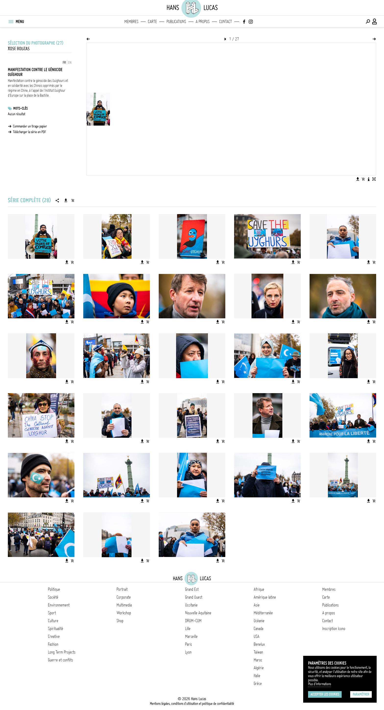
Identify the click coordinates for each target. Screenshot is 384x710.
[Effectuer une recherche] (367, 21)
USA (256, 636)
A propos (203, 21)
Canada (258, 628)
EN (70, 62)
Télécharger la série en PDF (29, 132)
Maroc (258, 660)
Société (53, 597)
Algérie (259, 667)
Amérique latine (265, 597)
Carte (152, 21)
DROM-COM (193, 620)
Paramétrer (361, 694)
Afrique (259, 589)
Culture (53, 620)
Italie (257, 675)
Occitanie (191, 605)
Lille (188, 628)
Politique (54, 589)
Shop (120, 620)
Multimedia (124, 605)
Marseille (191, 636)
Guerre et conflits (60, 660)
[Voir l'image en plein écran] (374, 179)
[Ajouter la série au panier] (73, 200)
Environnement (59, 605)
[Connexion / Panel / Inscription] (374, 21)
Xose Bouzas (19, 49)
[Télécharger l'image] (358, 179)
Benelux (259, 644)
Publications (176, 21)
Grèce (258, 683)
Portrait (122, 589)
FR (64, 62)
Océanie (259, 620)
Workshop (124, 612)
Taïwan (258, 652)
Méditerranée (263, 612)
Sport (52, 612)
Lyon (188, 652)
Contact (225, 21)
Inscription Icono (333, 628)
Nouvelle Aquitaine (198, 612)
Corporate (124, 597)
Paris (188, 644)
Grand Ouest (193, 597)
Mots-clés (20, 108)
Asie (257, 605)
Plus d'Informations (319, 684)
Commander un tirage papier (30, 126)
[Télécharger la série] (66, 200)
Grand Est (192, 589)
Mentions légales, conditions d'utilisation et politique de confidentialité (192, 703)
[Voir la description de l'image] (368, 179)
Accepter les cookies (325, 694)
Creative (54, 636)
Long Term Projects (61, 652)
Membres (131, 21)
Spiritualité (55, 628)
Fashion (53, 644)
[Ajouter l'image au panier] (363, 179)
